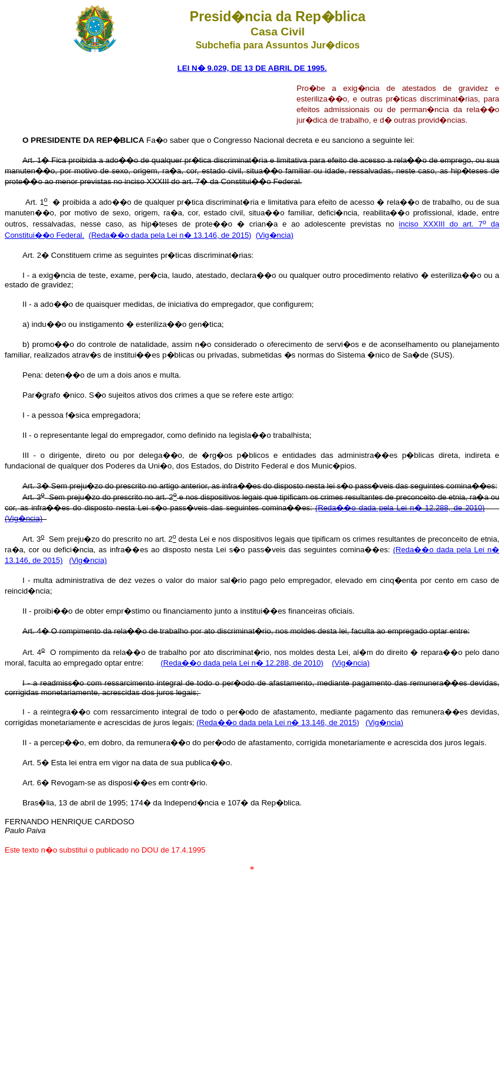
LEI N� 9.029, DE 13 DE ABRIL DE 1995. (252, 68)
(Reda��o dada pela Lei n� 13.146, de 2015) (169, 235)
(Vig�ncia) (275, 235)
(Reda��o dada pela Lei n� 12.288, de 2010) (400, 507)
